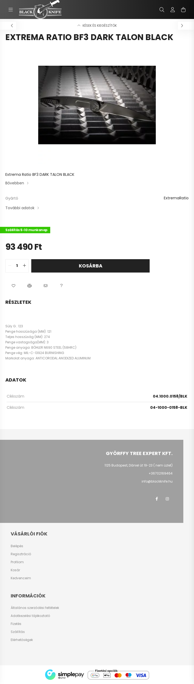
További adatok (19, 208)
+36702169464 (161, 473)
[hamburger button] (10, 9)
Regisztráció (21, 554)
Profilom (17, 562)
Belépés (17, 546)
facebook (156, 498)
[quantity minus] (10, 266)
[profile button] (172, 9)
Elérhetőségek (22, 640)
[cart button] (183, 9)
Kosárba (90, 265)
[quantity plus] (24, 266)
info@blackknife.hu (157, 481)
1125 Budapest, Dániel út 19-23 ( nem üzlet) (138, 465)
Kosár (15, 570)
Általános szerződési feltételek (35, 608)
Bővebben (14, 183)
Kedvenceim (21, 578)
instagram (167, 498)
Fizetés (16, 624)
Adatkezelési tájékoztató (30, 616)
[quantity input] (17, 265)
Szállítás (18, 632)
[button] (13, 286)
